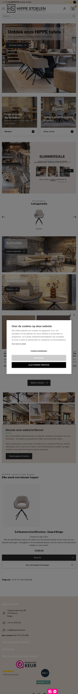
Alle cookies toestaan (39, 365)
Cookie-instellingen (39, 351)
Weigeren (39, 358)
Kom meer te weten (19, 344)
